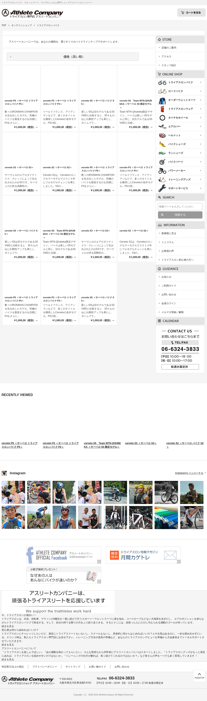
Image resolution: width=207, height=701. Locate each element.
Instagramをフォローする (189, 473)
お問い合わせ (168, 294)
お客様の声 (167, 251)
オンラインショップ (21, 25)
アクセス (166, 56)
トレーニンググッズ (179, 179)
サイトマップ (72, 666)
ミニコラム (167, 242)
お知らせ (166, 276)
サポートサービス (178, 188)
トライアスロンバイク (180, 82)
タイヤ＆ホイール (178, 117)
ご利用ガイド (168, 285)
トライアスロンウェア (180, 108)
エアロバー (174, 126)
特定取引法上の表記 (13, 666)
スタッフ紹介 (168, 65)
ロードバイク (175, 91)
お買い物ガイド (97, 666)
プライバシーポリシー (44, 666)
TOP (4, 25)
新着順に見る (168, 233)
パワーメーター (177, 170)
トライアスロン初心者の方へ (177, 259)
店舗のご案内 (168, 47)
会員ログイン (168, 303)
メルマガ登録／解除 (172, 312)
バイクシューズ (177, 144)
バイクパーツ (175, 161)
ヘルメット (174, 135)
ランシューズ (175, 153)
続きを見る (8, 626)
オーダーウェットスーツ (181, 100)
